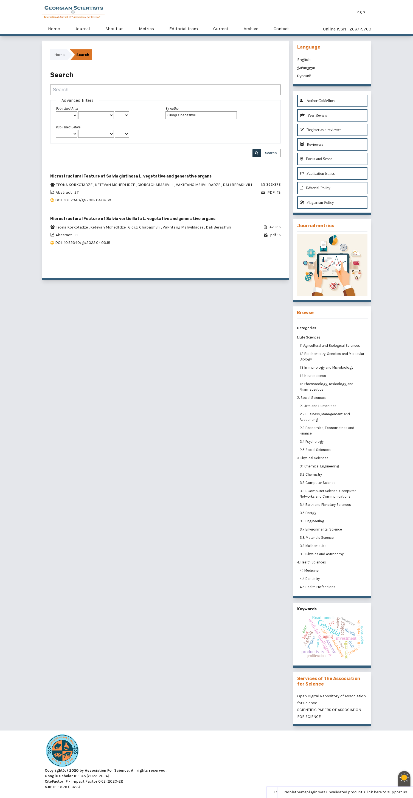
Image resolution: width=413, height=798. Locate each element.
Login (360, 12)
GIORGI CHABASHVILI (155, 184)
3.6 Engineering (312, 521)
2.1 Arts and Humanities (318, 406)
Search (271, 153)
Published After (67, 108)
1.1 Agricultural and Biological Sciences (330, 345)
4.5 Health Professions (318, 587)
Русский (304, 76)
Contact (281, 28)
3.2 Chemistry (311, 474)
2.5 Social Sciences (315, 450)
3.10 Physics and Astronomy (322, 554)
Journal (82, 28)
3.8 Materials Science (317, 537)
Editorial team (183, 28)
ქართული (306, 68)
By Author (172, 108)
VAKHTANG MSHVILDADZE (198, 184)
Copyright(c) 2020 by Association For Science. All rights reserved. (106, 770)
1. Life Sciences (309, 337)
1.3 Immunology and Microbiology (327, 367)
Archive (251, 28)
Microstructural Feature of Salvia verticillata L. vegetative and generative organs (132, 218)
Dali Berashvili (218, 227)
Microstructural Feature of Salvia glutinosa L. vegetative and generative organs (131, 176)
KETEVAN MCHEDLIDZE (115, 184)
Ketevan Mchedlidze (108, 227)
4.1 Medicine (309, 570)
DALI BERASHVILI (237, 184)
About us (114, 28)
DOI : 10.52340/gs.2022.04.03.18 (82, 242)
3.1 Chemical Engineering (320, 466)
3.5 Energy (308, 513)
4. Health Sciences (311, 562)
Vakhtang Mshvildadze (183, 227)
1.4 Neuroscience (313, 376)
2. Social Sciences (311, 398)
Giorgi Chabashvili (144, 227)
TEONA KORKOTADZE (74, 184)
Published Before (68, 127)
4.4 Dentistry (310, 579)
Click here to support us (385, 792)
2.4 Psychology (312, 441)
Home (54, 28)
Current (220, 28)
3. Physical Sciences (312, 458)
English (304, 59)
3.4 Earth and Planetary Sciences (326, 505)
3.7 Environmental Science (321, 529)
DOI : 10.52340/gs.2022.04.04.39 (83, 200)
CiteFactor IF (56, 781)
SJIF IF (50, 787)
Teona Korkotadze (72, 227)
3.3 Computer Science (318, 483)
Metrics (146, 28)
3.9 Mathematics (313, 546)
